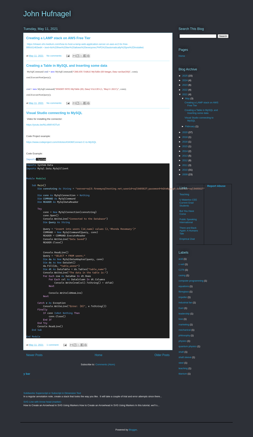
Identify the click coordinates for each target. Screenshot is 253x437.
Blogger (133, 429)
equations (184, 286)
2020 (185, 132)
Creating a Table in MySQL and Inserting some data (66, 65)
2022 (185, 89)
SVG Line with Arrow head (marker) (42, 401)
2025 (185, 75)
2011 (185, 165)
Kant (181, 308)
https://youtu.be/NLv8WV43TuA (43, 124)
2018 (185, 137)
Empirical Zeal (187, 239)
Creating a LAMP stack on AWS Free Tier (58, 38)
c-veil (181, 264)
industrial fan (185, 302)
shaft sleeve (185, 357)
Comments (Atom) (105, 364)
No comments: (55, 55)
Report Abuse (216, 185)
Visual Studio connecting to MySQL (54, 113)
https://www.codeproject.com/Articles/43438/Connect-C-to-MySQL (61, 142)
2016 (185, 141)
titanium (183, 373)
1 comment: (53, 344)
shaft (181, 351)
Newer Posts (34, 355)
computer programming (191, 280)
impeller (183, 297)
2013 (185, 155)
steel (181, 362)
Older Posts (162, 355)
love (181, 319)
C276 (181, 269)
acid (181, 259)
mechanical (185, 329)
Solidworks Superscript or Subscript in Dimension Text (52, 393)
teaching (183, 368)
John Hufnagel (47, 14)
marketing (184, 324)
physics (183, 341)
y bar (26, 373)
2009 (185, 174)
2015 (185, 146)
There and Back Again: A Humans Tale (189, 230)
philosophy (184, 335)
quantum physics (188, 346)
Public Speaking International (188, 221)
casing (182, 275)
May (187, 98)
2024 (185, 80)
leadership (184, 313)
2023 (185, 85)
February (190, 126)
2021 (185, 94)
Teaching (184, 194)
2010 (185, 169)
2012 (185, 160)
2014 (185, 151)
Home (98, 355)
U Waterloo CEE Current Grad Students (188, 202)
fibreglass (184, 291)
